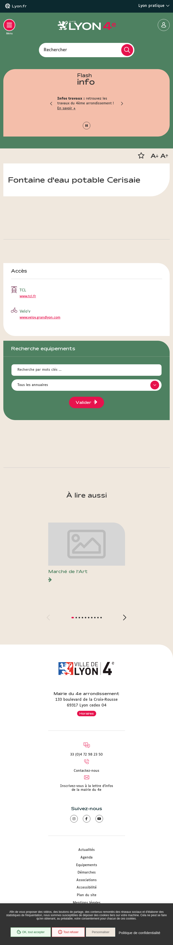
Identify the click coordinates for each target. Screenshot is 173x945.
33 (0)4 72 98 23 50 (86, 754)
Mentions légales (86, 902)
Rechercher (55, 50)
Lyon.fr (19, 6)
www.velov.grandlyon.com (40, 317)
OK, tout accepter (30, 932)
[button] (51, 103)
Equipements (86, 865)
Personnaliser (100, 932)
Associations (86, 880)
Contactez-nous (86, 770)
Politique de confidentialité (139, 933)
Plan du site (86, 895)
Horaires (86, 713)
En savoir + (66, 108)
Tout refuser (68, 932)
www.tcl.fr (28, 296)
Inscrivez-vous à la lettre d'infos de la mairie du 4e (86, 788)
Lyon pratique (154, 6)
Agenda (86, 857)
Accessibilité (87, 887)
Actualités (86, 850)
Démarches (87, 872)
